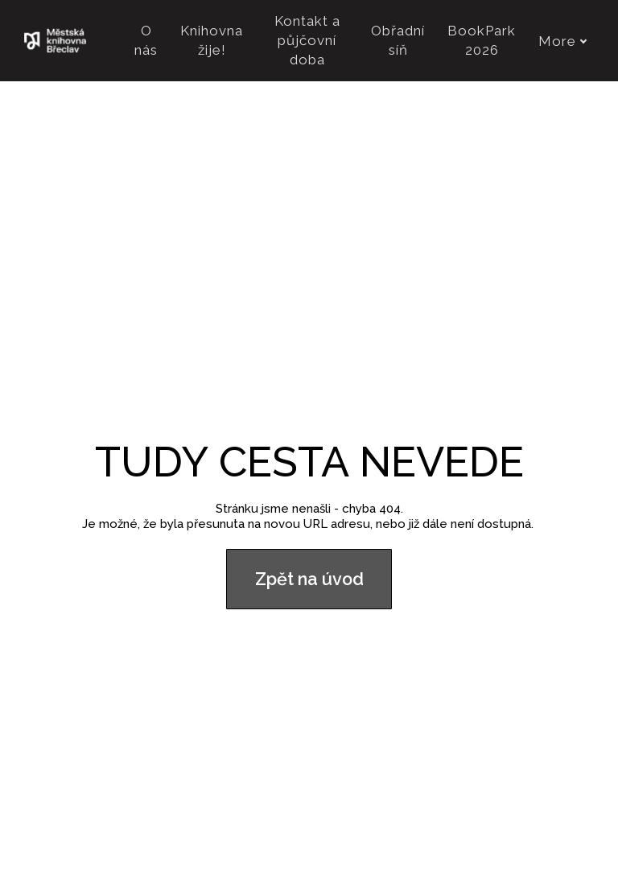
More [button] (562, 41)
